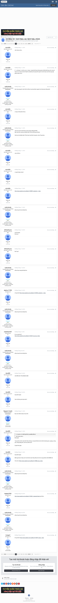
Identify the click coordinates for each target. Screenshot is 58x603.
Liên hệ (31, 598)
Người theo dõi (50, 37)
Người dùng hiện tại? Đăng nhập (42, 5)
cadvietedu (8, 86)
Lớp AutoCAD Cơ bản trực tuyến (31, 40)
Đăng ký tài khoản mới (16, 570)
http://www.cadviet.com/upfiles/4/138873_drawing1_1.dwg (28, 191)
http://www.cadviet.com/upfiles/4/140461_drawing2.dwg (27, 496)
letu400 (8, 373)
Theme (27, 598)
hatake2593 (7, 493)
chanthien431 (8, 332)
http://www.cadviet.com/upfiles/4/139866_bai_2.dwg (31, 460)
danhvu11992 (8, 290)
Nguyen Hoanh (10, 40)
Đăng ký (53, 5)
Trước (5, 43)
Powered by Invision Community (29, 601)
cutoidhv (7, 47)
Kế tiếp (29, 43)
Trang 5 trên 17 (37, 43)
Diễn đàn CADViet (7, 5)
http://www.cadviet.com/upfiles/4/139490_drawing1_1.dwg (33, 292)
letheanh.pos (8, 230)
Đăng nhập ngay (41, 570)
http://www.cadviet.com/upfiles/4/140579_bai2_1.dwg (32, 537)
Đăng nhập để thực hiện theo (7, 36)
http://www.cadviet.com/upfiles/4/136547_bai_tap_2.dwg (27, 335)
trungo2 (8, 535)
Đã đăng (20, 47)
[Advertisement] (29, 17)
